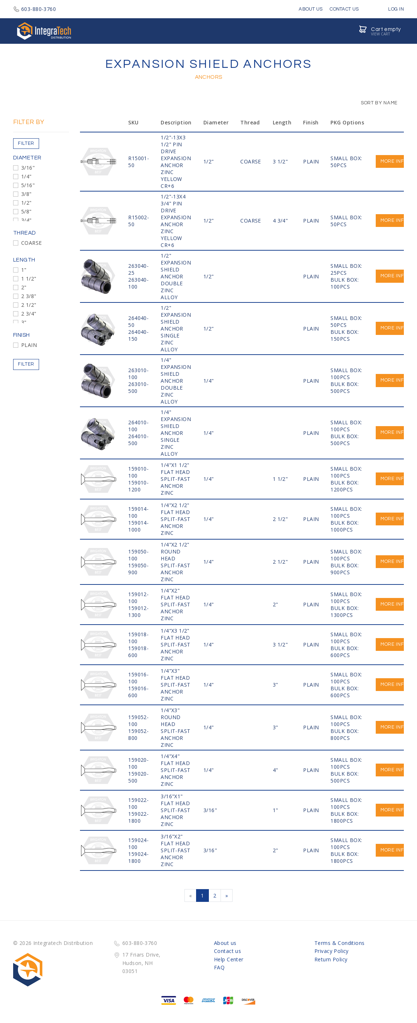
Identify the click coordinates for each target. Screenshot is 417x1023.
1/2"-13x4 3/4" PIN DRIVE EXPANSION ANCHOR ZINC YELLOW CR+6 (176, 220)
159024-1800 (138, 857)
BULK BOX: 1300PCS (344, 611)
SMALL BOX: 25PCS (346, 269)
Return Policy (330, 959)
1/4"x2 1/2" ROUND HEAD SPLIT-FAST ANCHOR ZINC (175, 562)
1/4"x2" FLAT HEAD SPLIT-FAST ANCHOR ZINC (175, 604)
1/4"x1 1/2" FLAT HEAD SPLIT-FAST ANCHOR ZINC (175, 479)
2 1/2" (29, 304)
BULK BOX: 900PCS (344, 569)
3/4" (26, 220)
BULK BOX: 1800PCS (344, 817)
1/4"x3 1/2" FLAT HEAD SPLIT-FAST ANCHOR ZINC (175, 644)
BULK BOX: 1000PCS (344, 526)
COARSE (31, 242)
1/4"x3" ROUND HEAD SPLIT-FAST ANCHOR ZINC (175, 727)
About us (225, 942)
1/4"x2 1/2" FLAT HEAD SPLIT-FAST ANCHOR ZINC (175, 519)
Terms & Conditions (339, 942)
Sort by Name (375, 102)
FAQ (219, 967)
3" (24, 322)
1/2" (26, 202)
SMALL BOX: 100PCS (346, 374)
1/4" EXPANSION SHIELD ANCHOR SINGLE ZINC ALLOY (176, 433)
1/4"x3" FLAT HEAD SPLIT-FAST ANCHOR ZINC (175, 684)
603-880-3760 (34, 8)
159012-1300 (138, 611)
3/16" (28, 167)
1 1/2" (29, 278)
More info (394, 161)
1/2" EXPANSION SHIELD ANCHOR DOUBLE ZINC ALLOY (176, 276)
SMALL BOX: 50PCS (346, 162)
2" (24, 287)
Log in (391, 9)
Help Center (229, 959)
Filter (26, 143)
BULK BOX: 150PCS (344, 335)
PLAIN (29, 344)
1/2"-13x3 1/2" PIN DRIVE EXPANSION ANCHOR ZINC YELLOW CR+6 (176, 161)
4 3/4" (280, 220)
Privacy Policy (331, 950)
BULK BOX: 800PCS (344, 734)
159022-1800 (138, 817)
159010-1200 (138, 486)
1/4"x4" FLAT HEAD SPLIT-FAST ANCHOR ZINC (175, 770)
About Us (310, 9)
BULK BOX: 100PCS (344, 283)
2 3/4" (29, 313)
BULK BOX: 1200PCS (344, 486)
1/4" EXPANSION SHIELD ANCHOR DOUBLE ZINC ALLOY (176, 380)
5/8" (26, 211)
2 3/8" (29, 296)
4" (275, 770)
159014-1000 (138, 526)
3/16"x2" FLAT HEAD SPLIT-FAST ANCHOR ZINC (175, 850)
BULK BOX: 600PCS (344, 652)
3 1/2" (280, 161)
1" (24, 269)
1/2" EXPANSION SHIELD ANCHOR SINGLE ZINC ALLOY (176, 328)
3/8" (26, 193)
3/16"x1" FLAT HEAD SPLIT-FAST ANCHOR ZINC (175, 810)
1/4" (26, 176)
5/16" (28, 185)
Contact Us (344, 9)
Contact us (227, 950)
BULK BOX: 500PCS (344, 387)
